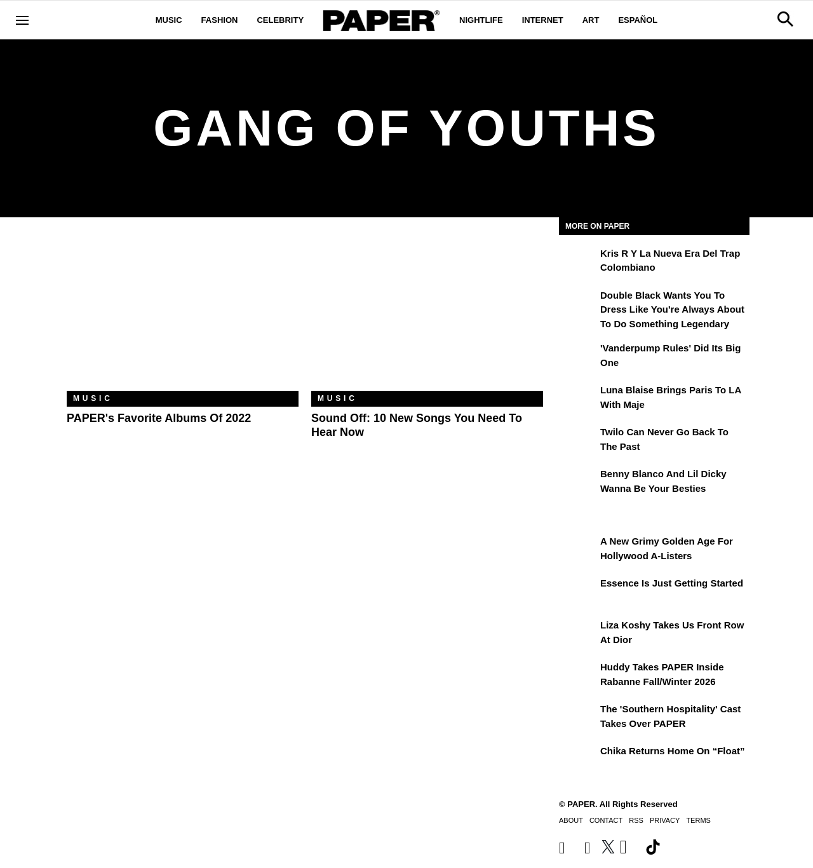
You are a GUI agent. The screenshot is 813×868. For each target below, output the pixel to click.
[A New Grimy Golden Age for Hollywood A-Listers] (578, 550)
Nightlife (481, 20)
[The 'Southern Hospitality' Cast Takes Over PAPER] (578, 718)
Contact (605, 820)
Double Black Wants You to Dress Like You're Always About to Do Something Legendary (672, 309)
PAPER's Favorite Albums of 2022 (159, 418)
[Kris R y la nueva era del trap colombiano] (578, 262)
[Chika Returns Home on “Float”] (578, 760)
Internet (542, 20)
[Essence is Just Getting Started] (578, 592)
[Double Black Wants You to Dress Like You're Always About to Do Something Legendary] (578, 304)
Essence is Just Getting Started (671, 583)
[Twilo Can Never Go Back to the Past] (578, 441)
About (571, 820)
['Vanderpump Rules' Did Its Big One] (578, 357)
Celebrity (280, 20)
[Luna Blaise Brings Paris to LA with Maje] (578, 399)
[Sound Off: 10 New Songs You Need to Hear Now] (427, 313)
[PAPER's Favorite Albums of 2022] (183, 313)
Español (637, 20)
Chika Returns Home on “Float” (672, 750)
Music (169, 20)
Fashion (219, 20)
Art (591, 20)
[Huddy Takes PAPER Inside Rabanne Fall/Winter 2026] (578, 676)
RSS (636, 820)
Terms (698, 820)
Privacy (665, 820)
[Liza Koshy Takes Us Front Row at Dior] (578, 634)
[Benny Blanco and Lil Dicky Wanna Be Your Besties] (578, 483)
